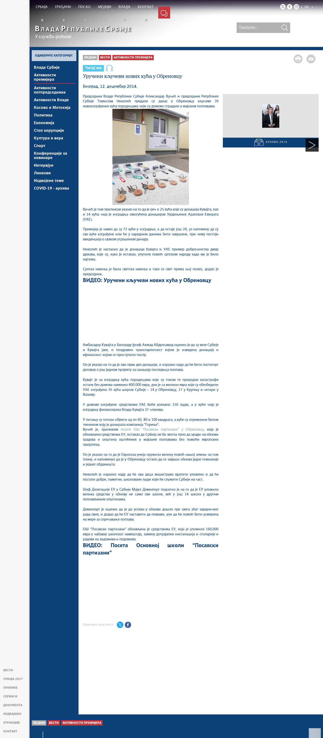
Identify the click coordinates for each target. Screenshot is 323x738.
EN (307, 7)
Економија (44, 123)
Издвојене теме (49, 181)
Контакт (10, 731)
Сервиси (10, 696)
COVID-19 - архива (51, 188)
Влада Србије (47, 68)
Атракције (11, 722)
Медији (90, 57)
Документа (12, 705)
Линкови (42, 173)
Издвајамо (12, 714)
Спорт (39, 146)
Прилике (10, 687)
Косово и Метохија (52, 108)
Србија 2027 (13, 679)
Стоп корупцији (49, 131)
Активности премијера (45, 77)
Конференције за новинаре (50, 156)
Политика (43, 115)
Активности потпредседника (50, 90)
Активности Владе (51, 100)
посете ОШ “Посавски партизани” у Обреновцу (162, 429)
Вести (8, 670)
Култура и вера (48, 138)
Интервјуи (43, 166)
